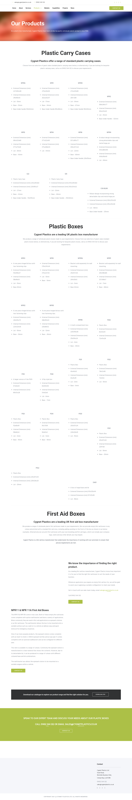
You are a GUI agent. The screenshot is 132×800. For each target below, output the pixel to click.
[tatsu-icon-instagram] (120, 2)
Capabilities (58, 8)
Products (39, 8)
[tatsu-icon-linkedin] (100, 788)
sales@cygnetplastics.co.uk (22, 2)
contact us (66, 730)
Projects (68, 8)
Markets (49, 8)
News (75, 8)
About (23, 8)
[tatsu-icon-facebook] (114, 2)
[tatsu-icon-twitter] (116, 2)
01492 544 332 (40, 2)
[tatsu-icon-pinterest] (118, 2)
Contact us (114, 8)
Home (17, 8)
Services (31, 8)
